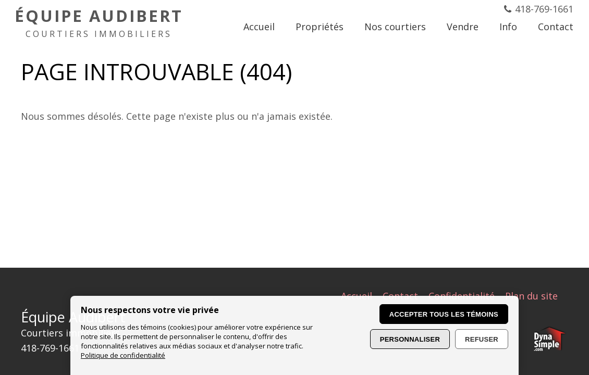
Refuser (481, 339)
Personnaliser (410, 339)
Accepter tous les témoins (443, 314)
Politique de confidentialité (123, 355)
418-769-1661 (544, 9)
